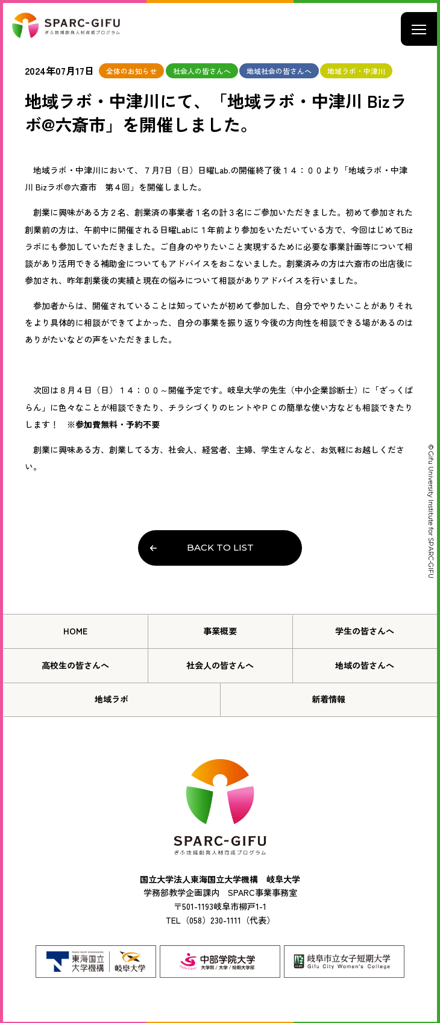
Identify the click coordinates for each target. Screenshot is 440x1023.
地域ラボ (111, 699)
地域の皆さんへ (364, 665)
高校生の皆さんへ (75, 665)
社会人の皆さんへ (220, 665)
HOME (75, 631)
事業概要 (220, 631)
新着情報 (328, 699)
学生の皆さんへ (364, 631)
